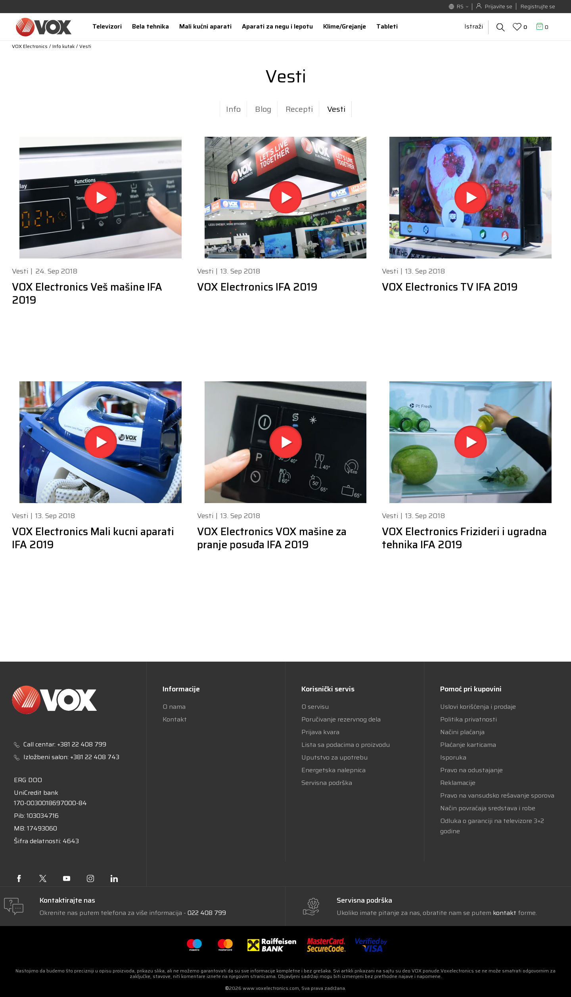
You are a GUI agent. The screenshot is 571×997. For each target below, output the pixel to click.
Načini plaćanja (462, 732)
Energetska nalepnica (333, 770)
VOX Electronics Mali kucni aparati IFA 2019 (93, 538)
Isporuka (453, 757)
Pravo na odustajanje (471, 770)
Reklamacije (457, 783)
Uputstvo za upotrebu (334, 757)
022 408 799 (207, 913)
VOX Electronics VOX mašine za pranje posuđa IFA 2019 (272, 538)
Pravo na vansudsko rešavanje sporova (497, 795)
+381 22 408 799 (81, 744)
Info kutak (63, 46)
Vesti (336, 109)
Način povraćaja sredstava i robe (487, 808)
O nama (174, 707)
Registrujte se (537, 6)
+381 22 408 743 (94, 757)
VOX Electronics (30, 46)
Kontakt (175, 719)
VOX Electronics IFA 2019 (257, 287)
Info (233, 109)
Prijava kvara (320, 732)
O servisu (315, 707)
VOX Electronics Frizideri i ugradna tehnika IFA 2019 (464, 538)
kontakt (505, 913)
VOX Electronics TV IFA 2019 (450, 287)
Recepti (299, 109)
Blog (263, 109)
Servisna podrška (326, 783)
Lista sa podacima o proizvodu (345, 745)
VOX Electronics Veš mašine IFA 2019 (87, 293)
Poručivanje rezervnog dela (341, 719)
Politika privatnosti (468, 719)
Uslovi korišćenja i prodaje (478, 707)
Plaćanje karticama (468, 745)
